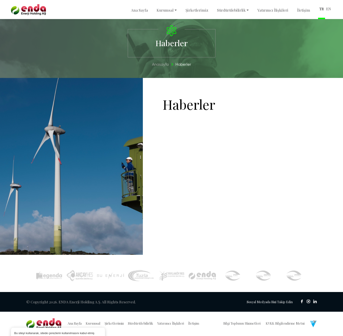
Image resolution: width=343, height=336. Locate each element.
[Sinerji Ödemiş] (294, 276)
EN (328, 8)
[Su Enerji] (110, 276)
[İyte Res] (202, 276)
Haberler (183, 65)
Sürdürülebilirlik (140, 323)
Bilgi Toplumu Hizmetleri (242, 323)
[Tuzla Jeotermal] (141, 276)
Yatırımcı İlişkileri (272, 10)
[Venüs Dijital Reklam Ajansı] (313, 323)
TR (321, 8)
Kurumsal (93, 323)
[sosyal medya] (302, 301)
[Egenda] (49, 276)
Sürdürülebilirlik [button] (231, 10)
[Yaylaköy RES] (171, 276)
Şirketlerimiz (197, 10)
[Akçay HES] (79, 276)
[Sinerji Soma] (233, 276)
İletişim (303, 10)
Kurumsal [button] (165, 10)
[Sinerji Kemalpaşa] (263, 276)
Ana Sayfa (139, 10)
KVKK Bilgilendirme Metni (285, 323)
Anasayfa (160, 65)
